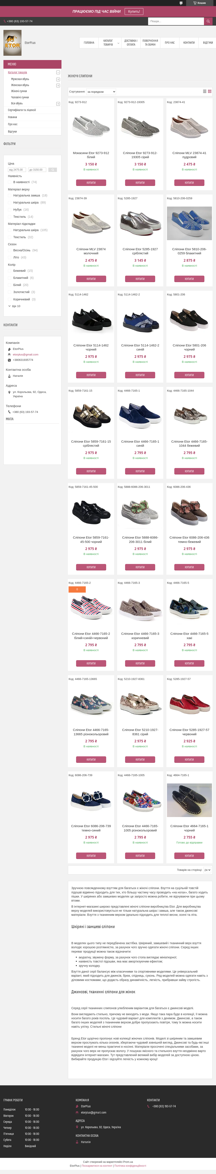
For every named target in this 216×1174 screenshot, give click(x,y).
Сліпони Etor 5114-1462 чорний (91, 347)
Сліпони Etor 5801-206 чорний (189, 347)
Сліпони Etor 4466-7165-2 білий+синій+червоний (91, 636)
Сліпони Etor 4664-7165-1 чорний (189, 828)
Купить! (134, 11)
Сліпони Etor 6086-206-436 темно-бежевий (189, 540)
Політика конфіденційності (130, 1165)
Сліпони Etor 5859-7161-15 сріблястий (91, 444)
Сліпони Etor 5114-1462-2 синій (140, 347)
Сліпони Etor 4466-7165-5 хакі (189, 636)
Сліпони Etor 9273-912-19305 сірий (140, 155)
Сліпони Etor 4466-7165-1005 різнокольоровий (140, 828)
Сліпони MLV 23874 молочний (91, 251)
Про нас (170, 43)
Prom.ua (128, 1161)
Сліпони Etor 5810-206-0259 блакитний (189, 251)
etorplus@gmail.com (25, 354)
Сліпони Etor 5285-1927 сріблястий (140, 251)
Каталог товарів (108, 42)
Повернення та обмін (150, 42)
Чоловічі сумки (20, 97)
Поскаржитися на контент (97, 1165)
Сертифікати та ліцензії (22, 110)
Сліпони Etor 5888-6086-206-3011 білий (140, 540)
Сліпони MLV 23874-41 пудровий (190, 155)
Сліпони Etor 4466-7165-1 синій (140, 444)
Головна (89, 43)
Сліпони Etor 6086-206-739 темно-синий (91, 828)
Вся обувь (17, 103)
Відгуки (12, 131)
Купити (91, 183)
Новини (12, 117)
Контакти (189, 43)
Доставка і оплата (130, 42)
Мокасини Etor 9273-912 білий (91, 155)
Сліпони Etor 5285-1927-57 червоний (189, 732)
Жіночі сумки (19, 91)
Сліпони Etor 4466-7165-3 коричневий (140, 636)
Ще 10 (16, 306)
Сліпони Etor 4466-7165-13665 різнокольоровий (91, 732)
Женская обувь (20, 85)
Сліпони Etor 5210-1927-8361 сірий (140, 732)
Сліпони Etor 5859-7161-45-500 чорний (91, 540)
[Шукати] (208, 21)
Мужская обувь (20, 79)
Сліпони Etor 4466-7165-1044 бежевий (189, 444)
